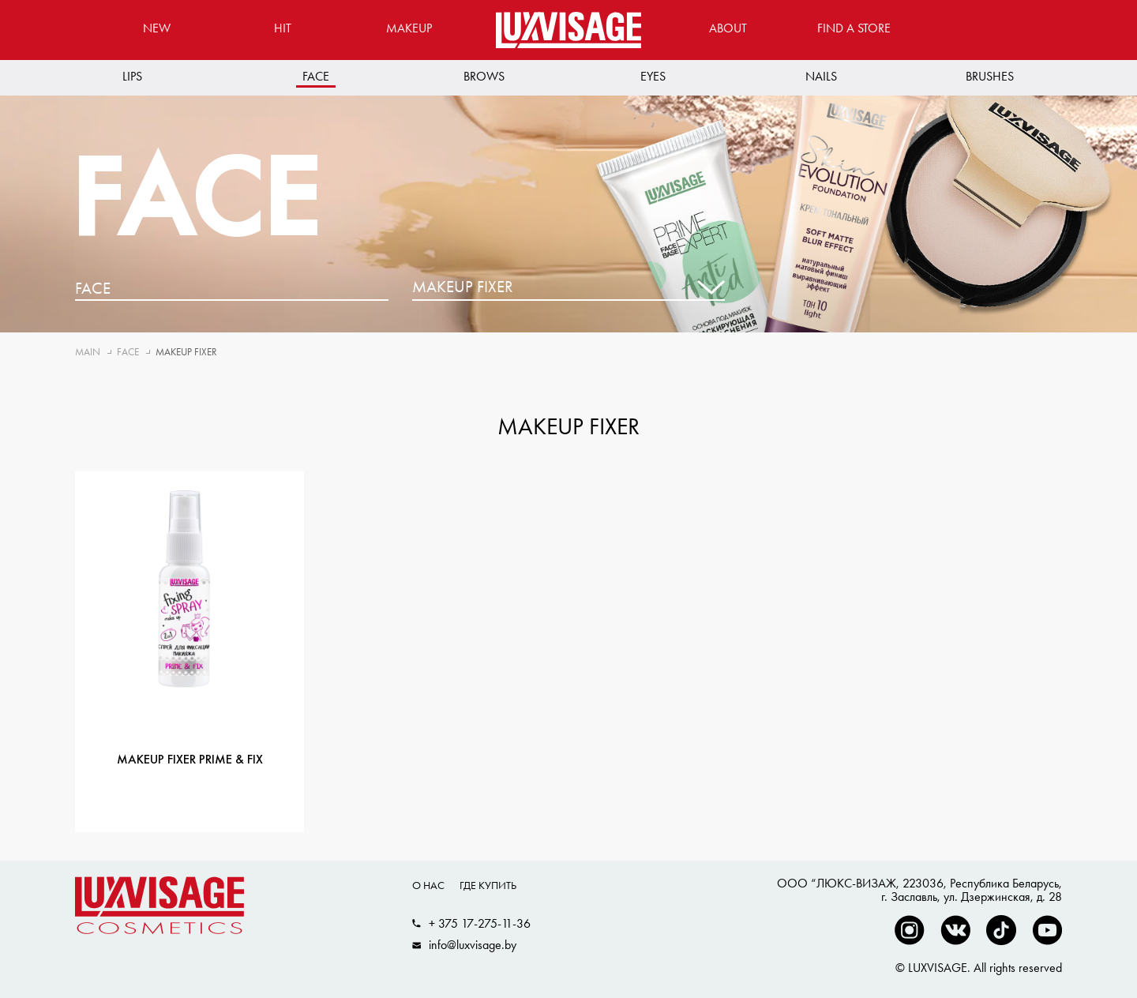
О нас (428, 885)
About (728, 28)
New (157, 28)
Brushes (990, 76)
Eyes (653, 76)
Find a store (854, 28)
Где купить (488, 885)
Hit (282, 28)
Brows (484, 76)
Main (87, 351)
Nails (821, 76)
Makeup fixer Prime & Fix (190, 760)
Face (315, 76)
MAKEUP (409, 28)
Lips (132, 76)
